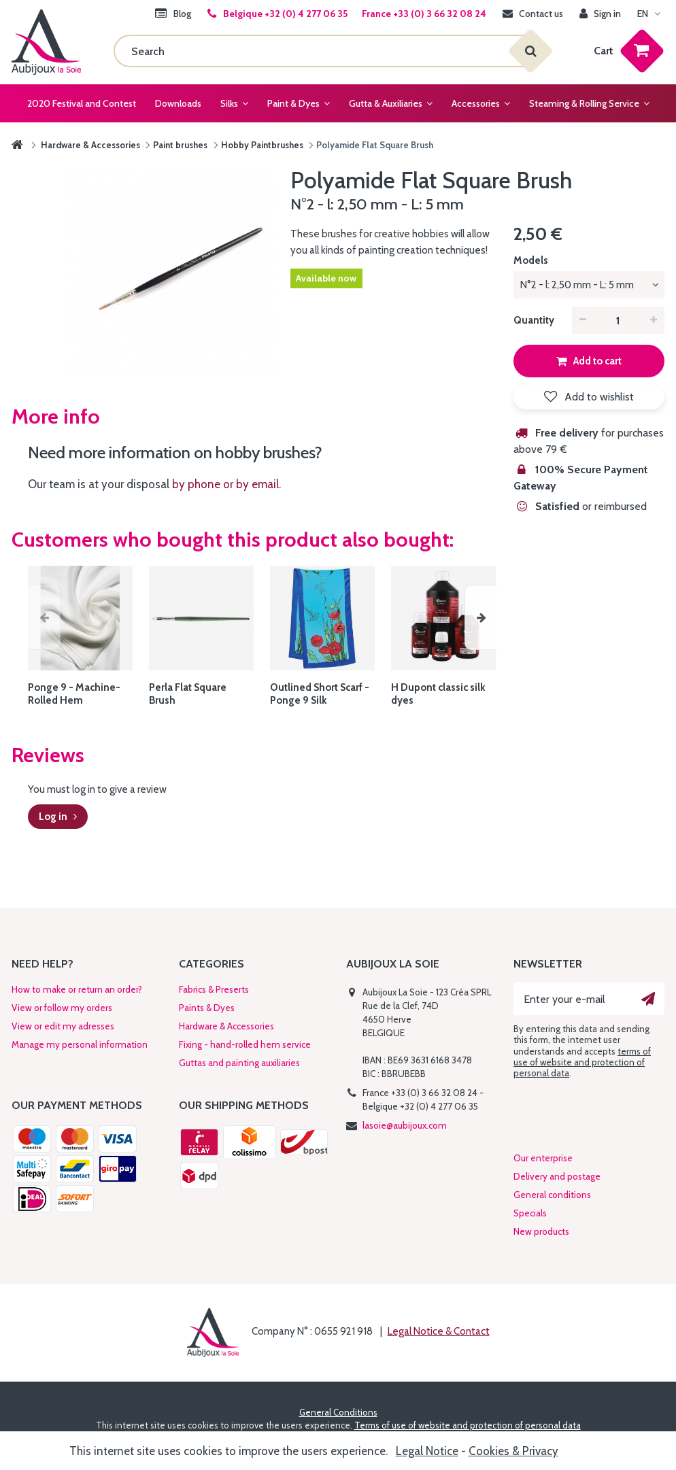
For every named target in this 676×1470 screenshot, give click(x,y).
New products (541, 1231)
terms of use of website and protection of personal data (582, 1062)
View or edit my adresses (63, 1026)
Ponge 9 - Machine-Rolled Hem (74, 693)
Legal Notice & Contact (439, 1331)
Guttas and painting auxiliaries (239, 1062)
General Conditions (338, 1412)
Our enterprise (543, 1157)
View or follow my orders (62, 1007)
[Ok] (648, 998)
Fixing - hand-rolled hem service (245, 1044)
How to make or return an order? (77, 989)
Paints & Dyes (207, 1007)
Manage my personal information (80, 1044)
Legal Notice (427, 1451)
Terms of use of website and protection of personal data (467, 1425)
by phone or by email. (226, 484)
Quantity (533, 320)
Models (531, 260)
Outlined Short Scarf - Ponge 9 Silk (319, 693)
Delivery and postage (557, 1176)
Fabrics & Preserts (214, 989)
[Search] (322, 51)
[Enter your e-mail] (588, 998)
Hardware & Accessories (226, 1026)
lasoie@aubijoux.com (404, 1125)
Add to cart (596, 361)
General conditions (552, 1194)
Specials (530, 1213)
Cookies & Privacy (513, 1451)
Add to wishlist (598, 396)
